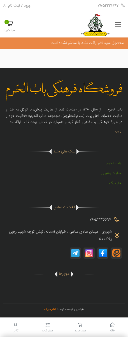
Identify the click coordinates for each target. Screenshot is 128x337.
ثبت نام (14, 6)
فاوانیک (115, 183)
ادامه (118, 132)
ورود (27, 6)
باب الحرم (113, 163)
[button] (9, 26)
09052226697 (111, 6)
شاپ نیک (50, 309)
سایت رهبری (111, 173)
